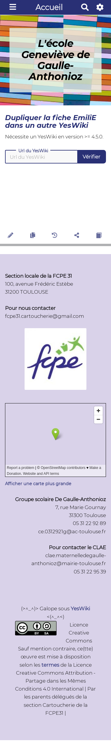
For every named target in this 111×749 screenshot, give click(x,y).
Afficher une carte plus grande (38, 483)
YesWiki (80, 608)
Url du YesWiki (33, 151)
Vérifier (91, 157)
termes (50, 665)
